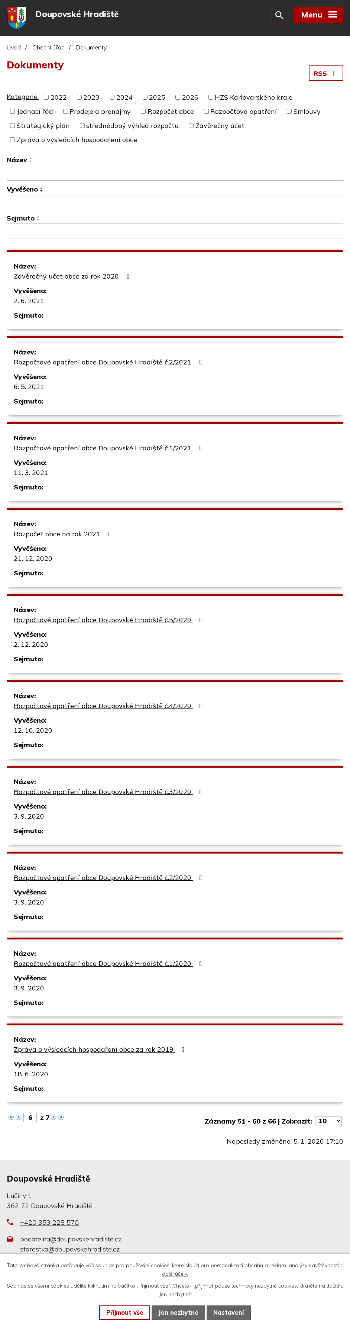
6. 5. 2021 (29, 386)
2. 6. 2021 (29, 300)
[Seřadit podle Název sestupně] (31, 161)
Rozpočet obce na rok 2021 (64, 534)
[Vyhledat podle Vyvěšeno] (175, 203)
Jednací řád (35, 111)
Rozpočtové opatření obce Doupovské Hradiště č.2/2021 (109, 362)
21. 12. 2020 (33, 558)
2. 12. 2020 (31, 644)
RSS (326, 73)
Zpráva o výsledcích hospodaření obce (77, 139)
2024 (124, 97)
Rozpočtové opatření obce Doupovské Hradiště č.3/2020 (109, 791)
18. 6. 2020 (31, 1074)
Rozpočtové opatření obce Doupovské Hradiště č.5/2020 (109, 620)
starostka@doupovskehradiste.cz (70, 1249)
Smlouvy (307, 111)
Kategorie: (23, 96)
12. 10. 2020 (33, 730)
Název (17, 159)
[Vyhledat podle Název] (175, 173)
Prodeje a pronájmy (100, 111)
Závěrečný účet (219, 125)
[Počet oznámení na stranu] (328, 1121)
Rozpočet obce (171, 111)
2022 (59, 97)
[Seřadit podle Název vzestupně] (31, 158)
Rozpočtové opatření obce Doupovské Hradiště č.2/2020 (109, 877)
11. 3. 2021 (31, 472)
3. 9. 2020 (29, 816)
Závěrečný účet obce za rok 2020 (73, 276)
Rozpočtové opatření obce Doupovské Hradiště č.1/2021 (109, 448)
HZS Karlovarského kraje (253, 97)
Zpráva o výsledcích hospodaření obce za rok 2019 (100, 1049)
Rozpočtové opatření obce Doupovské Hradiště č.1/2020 (109, 963)
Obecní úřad (48, 47)
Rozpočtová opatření (243, 111)
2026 (190, 97)
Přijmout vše (124, 1312)
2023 (91, 97)
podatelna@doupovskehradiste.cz (71, 1239)
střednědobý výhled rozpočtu (132, 125)
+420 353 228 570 (49, 1222)
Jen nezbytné (178, 1312)
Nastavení (228, 1312)
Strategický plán (43, 125)
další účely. (175, 1273)
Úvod (14, 47)
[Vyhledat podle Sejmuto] (175, 231)
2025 (157, 97)
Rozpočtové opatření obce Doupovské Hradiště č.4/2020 (109, 705)
